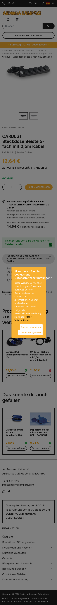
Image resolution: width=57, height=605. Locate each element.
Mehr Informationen (22, 318)
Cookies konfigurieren (30, 332)
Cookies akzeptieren (31, 327)
